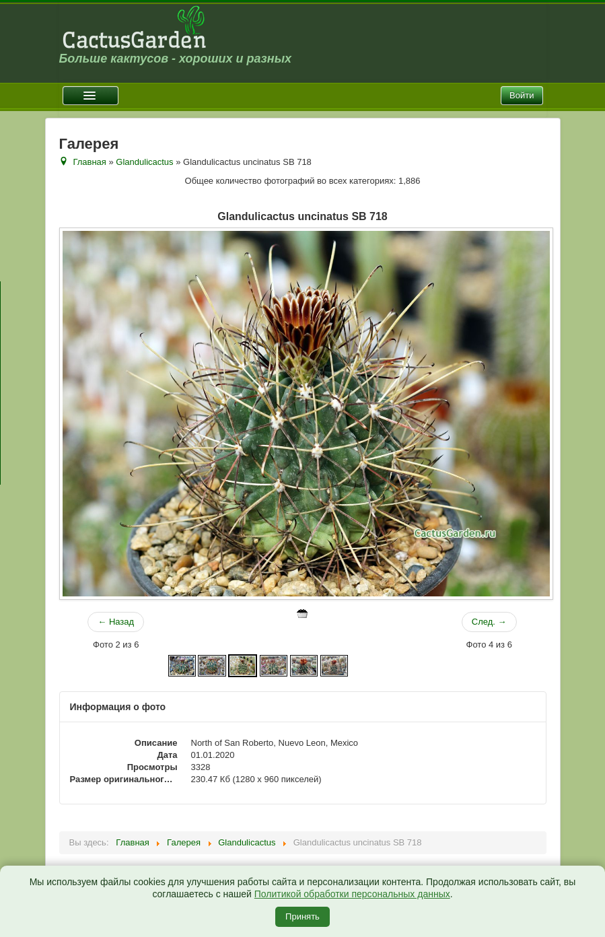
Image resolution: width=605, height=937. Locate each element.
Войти (521, 95)
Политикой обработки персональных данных (352, 894)
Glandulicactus (144, 162)
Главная (89, 162)
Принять (302, 916)
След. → (489, 622)
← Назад (116, 622)
